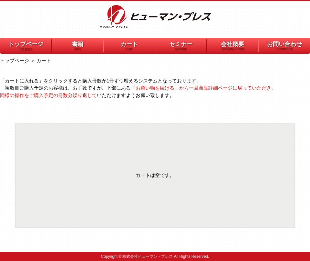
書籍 (77, 46)
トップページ (25, 46)
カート (129, 46)
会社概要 (232, 46)
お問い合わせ (284, 46)
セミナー (180, 46)
